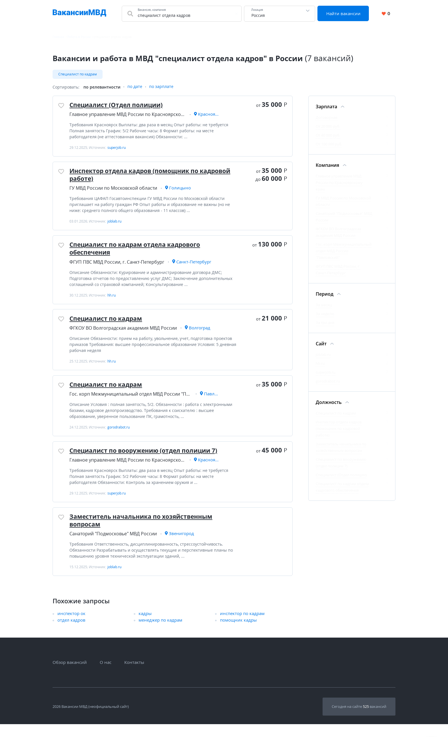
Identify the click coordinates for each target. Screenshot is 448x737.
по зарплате (161, 87)
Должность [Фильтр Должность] (329, 403)
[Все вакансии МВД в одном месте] (79, 13)
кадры (145, 626)
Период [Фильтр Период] (324, 294)
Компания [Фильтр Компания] (327, 166)
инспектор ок (71, 626)
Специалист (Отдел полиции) (118, 106)
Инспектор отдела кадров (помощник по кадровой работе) (138, 178)
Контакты (134, 675)
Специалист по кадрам (77, 74)
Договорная (326, 118)
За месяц (324, 305)
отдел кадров (71, 633)
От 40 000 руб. (328, 135)
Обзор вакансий (70, 675)
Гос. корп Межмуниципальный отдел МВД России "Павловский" (343, 251)
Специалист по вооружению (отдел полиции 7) (148, 460)
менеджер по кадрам (160, 633)
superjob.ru (325, 372)
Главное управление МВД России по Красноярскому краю (339, 183)
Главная (58, 37)
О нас (105, 675)
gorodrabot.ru (328, 381)
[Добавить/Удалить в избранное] (62, 107)
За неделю (325, 314)
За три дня (325, 323)
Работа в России (79, 37)
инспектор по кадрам (242, 626)
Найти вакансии (344, 13)
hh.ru (320, 364)
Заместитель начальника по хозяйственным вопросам (145, 532)
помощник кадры (238, 633)
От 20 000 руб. (328, 126)
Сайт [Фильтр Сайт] (321, 344)
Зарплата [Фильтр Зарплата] (326, 107)
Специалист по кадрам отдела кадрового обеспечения (139, 253)
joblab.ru (323, 355)
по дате (134, 87)
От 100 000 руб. (329, 144)
